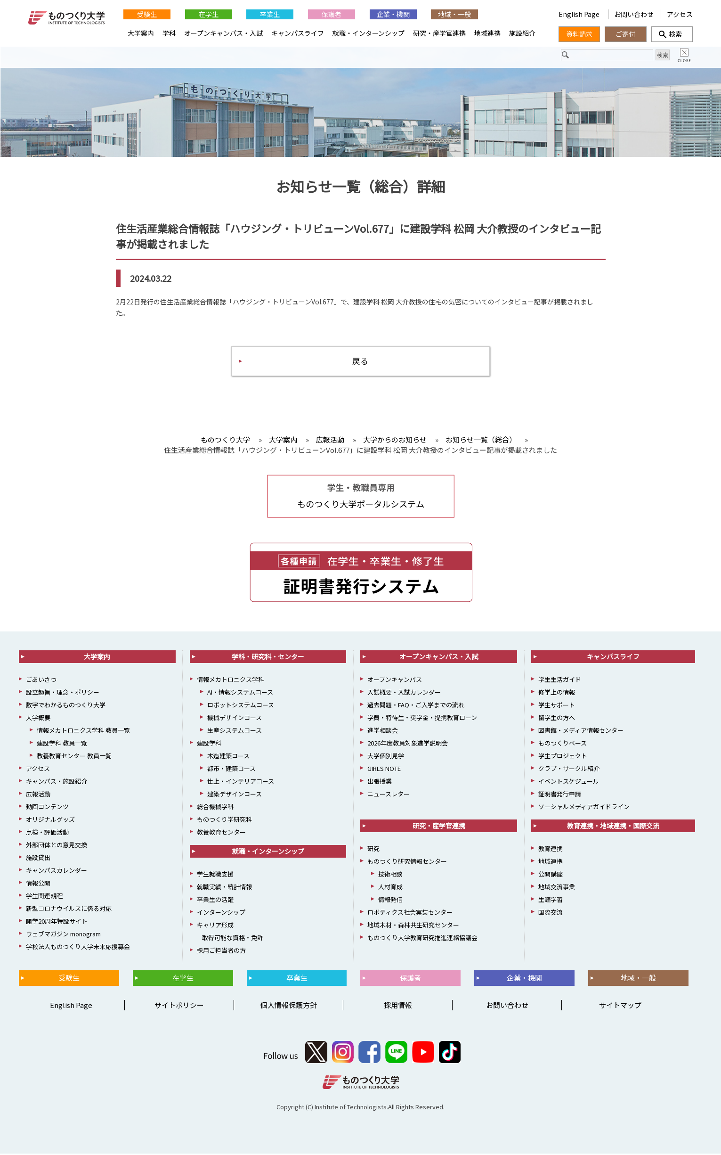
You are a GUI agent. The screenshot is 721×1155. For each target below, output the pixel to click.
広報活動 (38, 795)
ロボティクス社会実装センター (410, 913)
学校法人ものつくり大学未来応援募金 (78, 947)
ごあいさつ (41, 680)
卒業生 (270, 14)
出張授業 (379, 782)
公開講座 (550, 875)
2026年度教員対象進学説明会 (407, 744)
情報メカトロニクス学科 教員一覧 (83, 731)
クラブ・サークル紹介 (568, 769)
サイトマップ (620, 1006)
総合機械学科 (215, 807)
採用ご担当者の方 (221, 951)
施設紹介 (522, 33)
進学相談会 (382, 731)
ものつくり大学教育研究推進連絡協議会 (422, 938)
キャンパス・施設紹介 (56, 782)
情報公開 (38, 884)
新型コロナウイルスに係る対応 (69, 909)
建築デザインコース (234, 795)
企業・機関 (393, 14)
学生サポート (556, 706)
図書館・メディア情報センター (581, 731)
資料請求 (579, 34)
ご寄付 (625, 34)
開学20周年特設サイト (57, 922)
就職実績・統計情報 (224, 888)
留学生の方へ (556, 718)
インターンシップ (221, 913)
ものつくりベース (562, 744)
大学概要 (38, 718)
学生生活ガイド (559, 680)
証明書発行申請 (559, 795)
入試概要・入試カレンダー (404, 693)
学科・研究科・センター (268, 658)
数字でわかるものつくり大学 (65, 706)
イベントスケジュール (568, 782)
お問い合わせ (634, 14)
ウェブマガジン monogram (63, 935)
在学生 (209, 14)
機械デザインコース (234, 718)
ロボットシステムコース (240, 706)
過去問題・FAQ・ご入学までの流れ (415, 706)
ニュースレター (388, 795)
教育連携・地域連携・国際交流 (613, 827)
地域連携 (487, 33)
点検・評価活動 (47, 833)
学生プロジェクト (562, 757)
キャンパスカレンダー (56, 871)
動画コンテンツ (47, 807)
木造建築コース (228, 757)
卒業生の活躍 (215, 900)
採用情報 (398, 1006)
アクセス (680, 14)
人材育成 (390, 888)
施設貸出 (38, 858)
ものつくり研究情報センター (407, 862)
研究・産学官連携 (439, 33)
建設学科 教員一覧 (62, 744)
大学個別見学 (385, 757)
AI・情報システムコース (240, 693)
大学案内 (141, 33)
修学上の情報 (556, 693)
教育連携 (550, 849)
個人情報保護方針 (288, 1006)
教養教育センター (221, 833)
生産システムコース (234, 731)
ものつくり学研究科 (224, 820)
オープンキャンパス (394, 680)
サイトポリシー (179, 1006)
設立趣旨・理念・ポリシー (62, 693)
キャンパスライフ (297, 33)
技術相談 (390, 875)
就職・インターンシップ (368, 33)
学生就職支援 (215, 875)
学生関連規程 (44, 897)
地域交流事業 (556, 888)
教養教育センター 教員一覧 (74, 757)
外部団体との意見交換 (56, 846)
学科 (169, 33)
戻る (361, 362)
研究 (373, 849)
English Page (580, 14)
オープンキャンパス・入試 (223, 33)
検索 (672, 34)
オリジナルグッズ (50, 820)
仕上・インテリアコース (240, 782)
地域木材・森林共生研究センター (413, 926)
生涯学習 (550, 900)
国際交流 (550, 913)
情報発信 (390, 900)
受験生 (147, 14)
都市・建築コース (231, 769)
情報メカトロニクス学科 (230, 680)
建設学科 (209, 744)
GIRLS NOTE (384, 769)
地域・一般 (454, 14)
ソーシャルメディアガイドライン (584, 807)
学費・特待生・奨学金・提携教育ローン (422, 718)
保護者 (331, 14)
